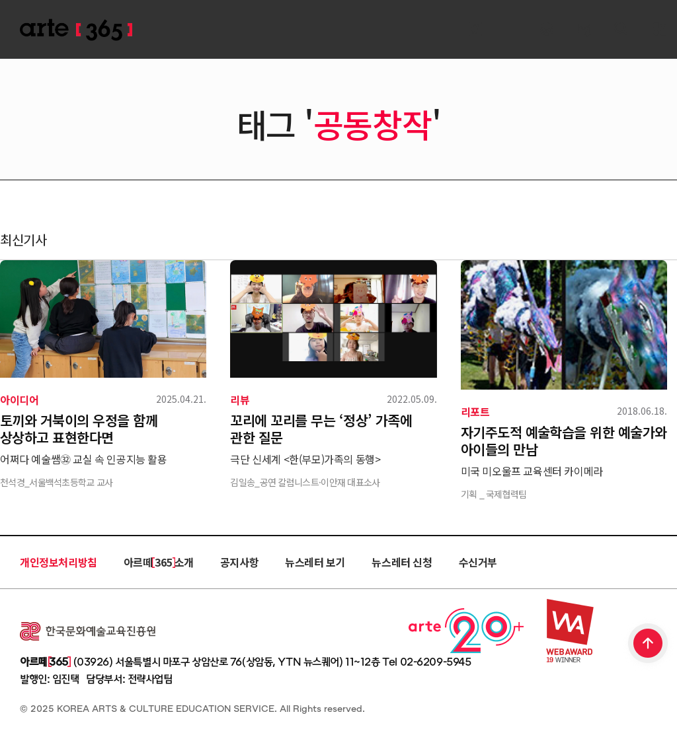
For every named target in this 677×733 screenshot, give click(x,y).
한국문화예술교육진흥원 (87, 631)
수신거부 (478, 562)
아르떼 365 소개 (159, 562)
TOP (648, 644)
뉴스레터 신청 (402, 562)
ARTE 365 (76, 30)
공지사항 (239, 562)
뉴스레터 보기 (315, 562)
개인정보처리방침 (58, 562)
